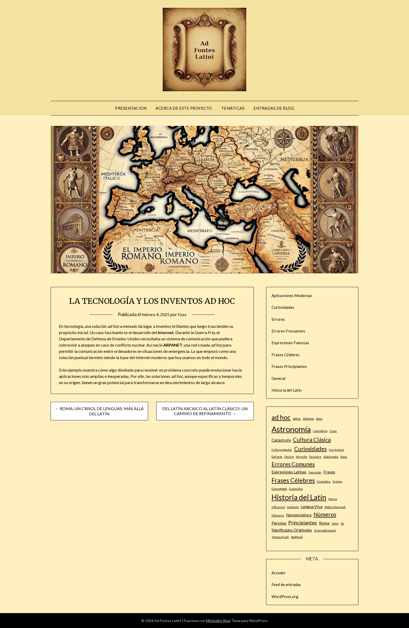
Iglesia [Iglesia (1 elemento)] (332, 499)
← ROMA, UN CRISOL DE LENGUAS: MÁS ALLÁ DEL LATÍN (99, 411)
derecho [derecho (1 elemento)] (301, 456)
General (278, 378)
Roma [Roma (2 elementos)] (324, 523)
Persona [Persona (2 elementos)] (279, 523)
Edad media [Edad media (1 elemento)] (330, 456)
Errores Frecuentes (288, 331)
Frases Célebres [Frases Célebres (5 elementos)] (293, 480)
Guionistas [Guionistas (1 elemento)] (296, 488)
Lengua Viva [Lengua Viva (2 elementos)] (311, 506)
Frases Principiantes (289, 366)
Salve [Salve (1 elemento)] (335, 523)
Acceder (279, 572)
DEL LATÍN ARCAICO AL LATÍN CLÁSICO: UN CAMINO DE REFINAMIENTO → (205, 411)
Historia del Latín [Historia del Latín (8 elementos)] (299, 497)
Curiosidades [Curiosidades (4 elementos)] (310, 448)
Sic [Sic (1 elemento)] (342, 523)
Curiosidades (283, 307)
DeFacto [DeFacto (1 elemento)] (277, 456)
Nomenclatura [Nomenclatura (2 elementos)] (298, 515)
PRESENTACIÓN (130, 108)
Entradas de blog (274, 108)
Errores (278, 319)
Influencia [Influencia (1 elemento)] (278, 507)
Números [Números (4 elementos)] (325, 514)
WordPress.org (285, 596)
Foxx (183, 314)
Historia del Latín (287, 390)
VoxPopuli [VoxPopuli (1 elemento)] (297, 537)
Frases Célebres (285, 354)
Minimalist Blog (218, 620)
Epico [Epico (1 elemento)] (343, 456)
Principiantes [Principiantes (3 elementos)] (302, 523)
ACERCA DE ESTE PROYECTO (183, 108)
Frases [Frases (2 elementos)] (329, 472)
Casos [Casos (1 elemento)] (333, 431)
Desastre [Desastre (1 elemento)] (315, 456)
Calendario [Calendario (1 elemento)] (320, 431)
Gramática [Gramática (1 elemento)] (323, 481)
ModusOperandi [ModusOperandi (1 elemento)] (335, 507)
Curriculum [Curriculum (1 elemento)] (336, 449)
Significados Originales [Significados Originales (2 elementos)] (292, 530)
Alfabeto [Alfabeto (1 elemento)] (308, 418)
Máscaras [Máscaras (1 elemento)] (278, 515)
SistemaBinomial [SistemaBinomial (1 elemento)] (325, 530)
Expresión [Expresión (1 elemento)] (315, 472)
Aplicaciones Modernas (292, 295)
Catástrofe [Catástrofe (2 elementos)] (281, 440)
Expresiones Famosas (290, 342)
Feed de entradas (286, 584)
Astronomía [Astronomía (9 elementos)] (291, 429)
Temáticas (233, 108)
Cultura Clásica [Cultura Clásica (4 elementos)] (312, 439)
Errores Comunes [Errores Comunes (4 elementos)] (293, 464)
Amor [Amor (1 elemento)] (319, 418)
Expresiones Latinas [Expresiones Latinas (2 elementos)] (289, 472)
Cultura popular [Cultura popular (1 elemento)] (282, 449)
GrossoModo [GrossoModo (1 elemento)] (279, 488)
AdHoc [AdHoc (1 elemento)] (297, 418)
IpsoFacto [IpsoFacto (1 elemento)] (293, 507)
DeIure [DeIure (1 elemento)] (289, 456)
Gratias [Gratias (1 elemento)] (337, 481)
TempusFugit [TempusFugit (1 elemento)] (280, 537)
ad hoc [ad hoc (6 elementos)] (281, 417)
